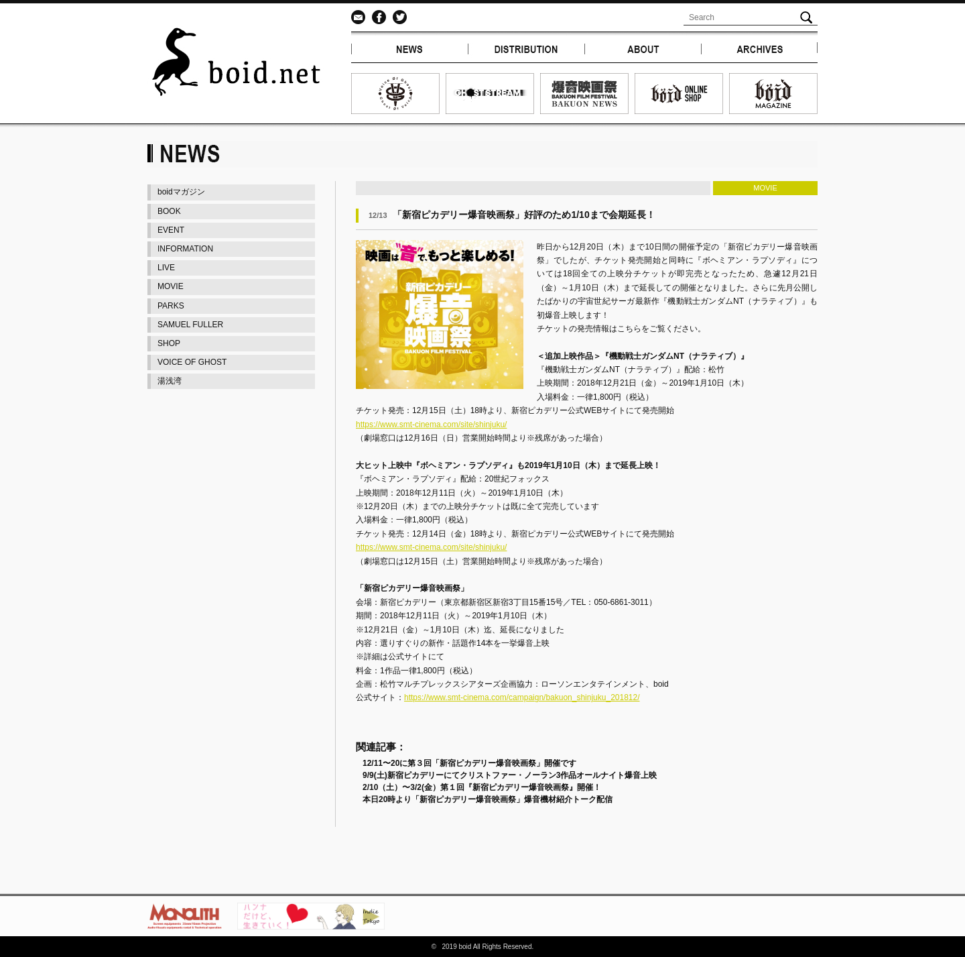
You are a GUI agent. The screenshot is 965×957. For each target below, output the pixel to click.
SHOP (168, 343)
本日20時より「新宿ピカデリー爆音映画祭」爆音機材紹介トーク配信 (488, 799)
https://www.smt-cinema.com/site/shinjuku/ (431, 424)
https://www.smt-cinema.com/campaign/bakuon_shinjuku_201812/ (522, 697)
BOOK (169, 211)
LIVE (166, 267)
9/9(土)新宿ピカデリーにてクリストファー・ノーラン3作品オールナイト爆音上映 (510, 775)
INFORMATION (185, 249)
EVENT (170, 230)
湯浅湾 (169, 381)
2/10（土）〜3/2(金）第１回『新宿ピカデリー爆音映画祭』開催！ (482, 787)
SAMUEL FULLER (190, 324)
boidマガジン (181, 191)
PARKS (170, 306)
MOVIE (170, 286)
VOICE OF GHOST (192, 362)
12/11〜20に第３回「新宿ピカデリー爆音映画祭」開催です (469, 763)
